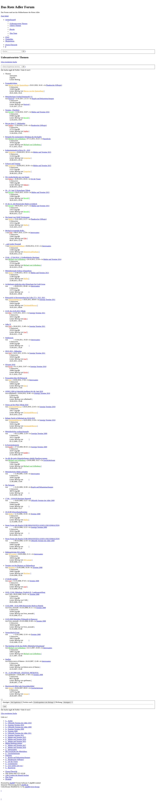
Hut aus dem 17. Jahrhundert (15, 123)
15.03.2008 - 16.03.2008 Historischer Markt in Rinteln (24, 606)
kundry (10, 447)
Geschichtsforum (49, 460)
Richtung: (64, 702)
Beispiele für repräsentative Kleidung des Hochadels (23, 137)
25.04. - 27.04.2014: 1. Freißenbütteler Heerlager (22, 257)
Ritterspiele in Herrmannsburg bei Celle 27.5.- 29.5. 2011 (25, 298)
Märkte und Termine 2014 (52, 259)
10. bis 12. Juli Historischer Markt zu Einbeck (21, 204)
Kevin (10, 366)
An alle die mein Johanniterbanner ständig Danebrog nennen (26, 458)
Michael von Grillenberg (16, 139)
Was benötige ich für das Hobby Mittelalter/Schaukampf (24, 646)
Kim (9, 380)
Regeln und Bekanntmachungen (43, 99)
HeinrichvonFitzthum (16, 246)
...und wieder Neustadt (13, 244)
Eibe (10, 232)
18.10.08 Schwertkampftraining (16, 512)
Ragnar (10, 340)
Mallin (10, 219)
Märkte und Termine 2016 (40, 112)
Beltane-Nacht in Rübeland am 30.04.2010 (20, 418)
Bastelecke (47, 139)
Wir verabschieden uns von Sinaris (17, 177)
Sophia (10, 125)
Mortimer (11, 567)
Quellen (8, 659)
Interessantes (34, 232)
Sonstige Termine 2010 (38, 366)
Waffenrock (9, 338)
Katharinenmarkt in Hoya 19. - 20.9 (17, 150)
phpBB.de (24, 785)
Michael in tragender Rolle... (15, 231)
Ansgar (10, 688)
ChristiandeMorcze (15, 299)
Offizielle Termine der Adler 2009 (42, 500)
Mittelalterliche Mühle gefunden (16, 472)
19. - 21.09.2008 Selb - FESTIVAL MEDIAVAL (22, 673)
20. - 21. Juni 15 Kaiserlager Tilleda (17, 190)
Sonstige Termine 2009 (39, 433)
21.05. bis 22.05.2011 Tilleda (15, 311)
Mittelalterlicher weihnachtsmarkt (17, 431)
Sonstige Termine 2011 (47, 299)
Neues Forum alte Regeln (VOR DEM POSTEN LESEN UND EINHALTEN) (32, 525)
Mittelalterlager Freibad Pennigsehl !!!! (18, 97)
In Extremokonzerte (12, 445)
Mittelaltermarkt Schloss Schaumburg (18, 271)
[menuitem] (18, 24)
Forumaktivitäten (11, 83)
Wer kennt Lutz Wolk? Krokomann (17, 217)
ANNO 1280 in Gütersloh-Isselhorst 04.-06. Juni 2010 (24, 391)
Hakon (10, 179)
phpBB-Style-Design (32, 787)
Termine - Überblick (12, 110)
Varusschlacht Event (12, 632)
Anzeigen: (13, 702)
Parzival (11, 99)
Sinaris (10, 286)
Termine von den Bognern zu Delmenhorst (20, 565)
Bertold (10, 112)
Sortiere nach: (39, 702)
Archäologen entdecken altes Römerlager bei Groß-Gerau (25, 284)
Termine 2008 (35, 514)
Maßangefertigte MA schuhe (15, 552)
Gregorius (11, 152)
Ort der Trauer (36, 179)
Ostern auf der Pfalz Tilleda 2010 (16, 405)
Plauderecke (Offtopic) (54, 85)
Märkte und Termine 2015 (42, 152)
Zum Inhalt (5, 16)
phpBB (12, 783)
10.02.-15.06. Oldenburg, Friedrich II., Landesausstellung (25, 592)
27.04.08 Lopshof (11, 579)
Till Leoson (12, 554)
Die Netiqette (10, 485)
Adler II (8, 324)
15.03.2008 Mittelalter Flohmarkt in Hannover (21, 619)
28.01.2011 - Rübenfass (13, 351)
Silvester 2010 (10, 364)
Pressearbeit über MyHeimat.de (16, 378)
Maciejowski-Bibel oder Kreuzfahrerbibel (19, 686)
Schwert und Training (12, 164)
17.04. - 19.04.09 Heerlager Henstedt (18, 498)
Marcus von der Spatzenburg (18, 85)
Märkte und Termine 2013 (40, 273)
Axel (9, 326)
